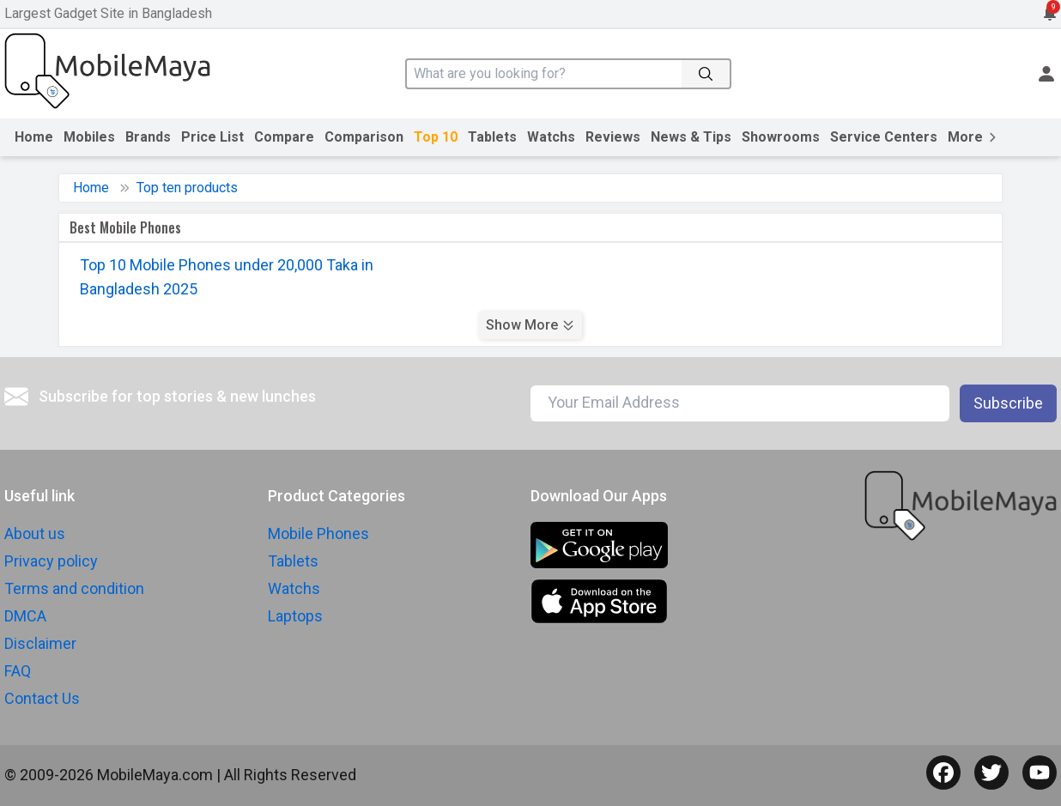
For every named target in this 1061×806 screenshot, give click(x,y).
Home (34, 137)
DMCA (25, 616)
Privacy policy (51, 561)
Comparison (363, 137)
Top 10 (436, 137)
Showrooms (781, 137)
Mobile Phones (318, 533)
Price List (212, 137)
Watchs (551, 137)
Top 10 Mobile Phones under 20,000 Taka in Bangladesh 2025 (226, 277)
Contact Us (42, 698)
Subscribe (1008, 403)
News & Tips (691, 137)
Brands (148, 137)
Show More (530, 325)
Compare (284, 137)
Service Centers (883, 137)
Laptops (295, 616)
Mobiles (89, 137)
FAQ (17, 671)
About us (34, 533)
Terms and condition (74, 588)
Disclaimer (40, 643)
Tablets (492, 137)
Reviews (612, 137)
